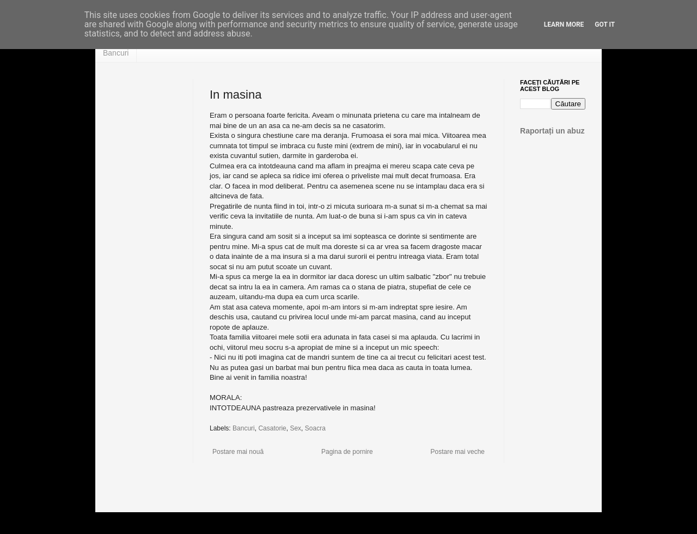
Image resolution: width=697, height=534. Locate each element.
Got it (605, 24)
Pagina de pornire (347, 452)
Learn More (564, 24)
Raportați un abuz (552, 130)
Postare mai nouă (238, 452)
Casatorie (272, 428)
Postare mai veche (458, 452)
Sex (295, 428)
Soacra (315, 428)
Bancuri (116, 52)
